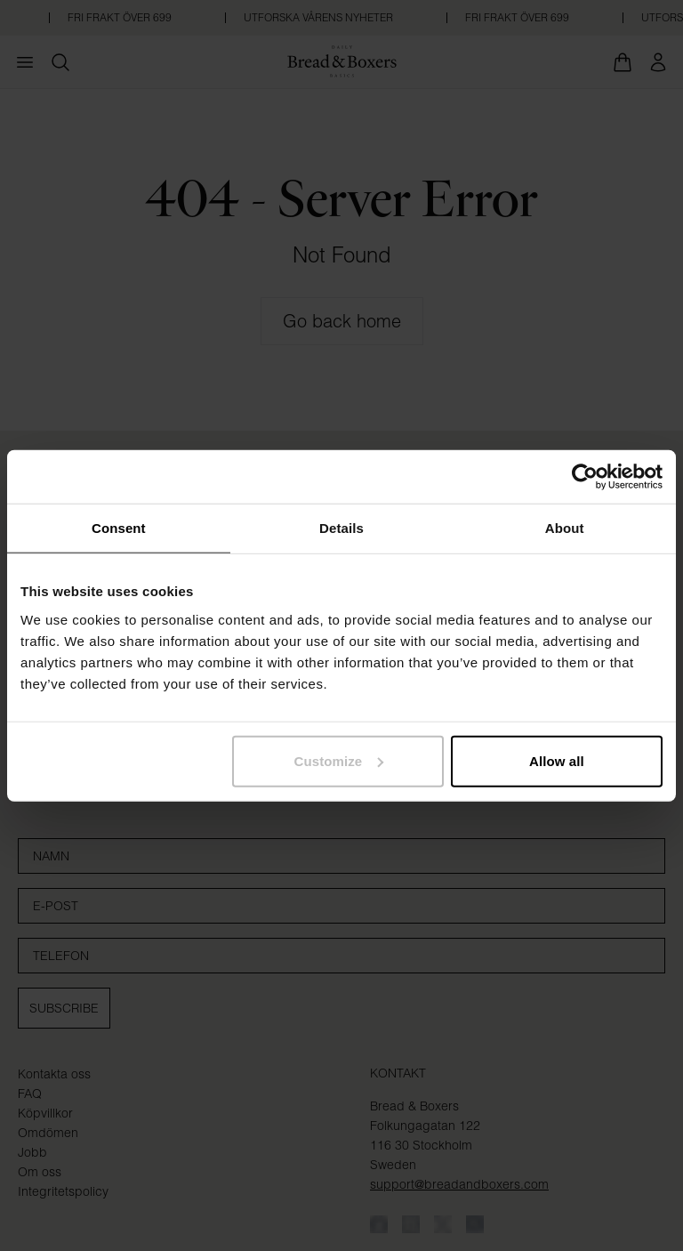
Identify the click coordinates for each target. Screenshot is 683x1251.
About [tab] (564, 528)
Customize (339, 760)
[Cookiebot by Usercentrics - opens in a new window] (585, 477)
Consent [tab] (119, 528)
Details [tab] (341, 528)
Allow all (556, 760)
